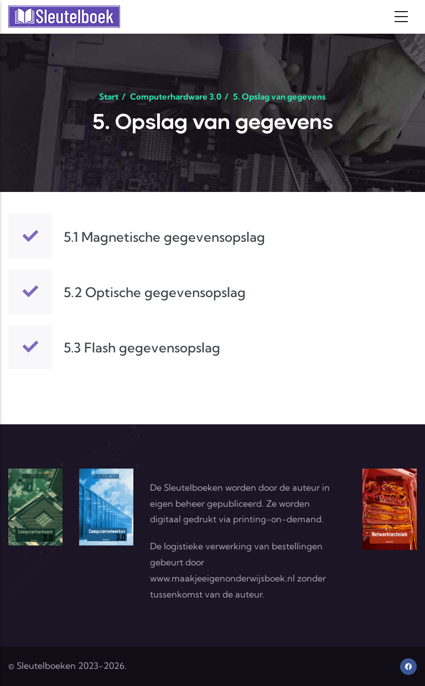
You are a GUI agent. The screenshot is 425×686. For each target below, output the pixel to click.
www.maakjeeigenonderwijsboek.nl (222, 578)
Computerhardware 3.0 (175, 96)
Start (108, 96)
